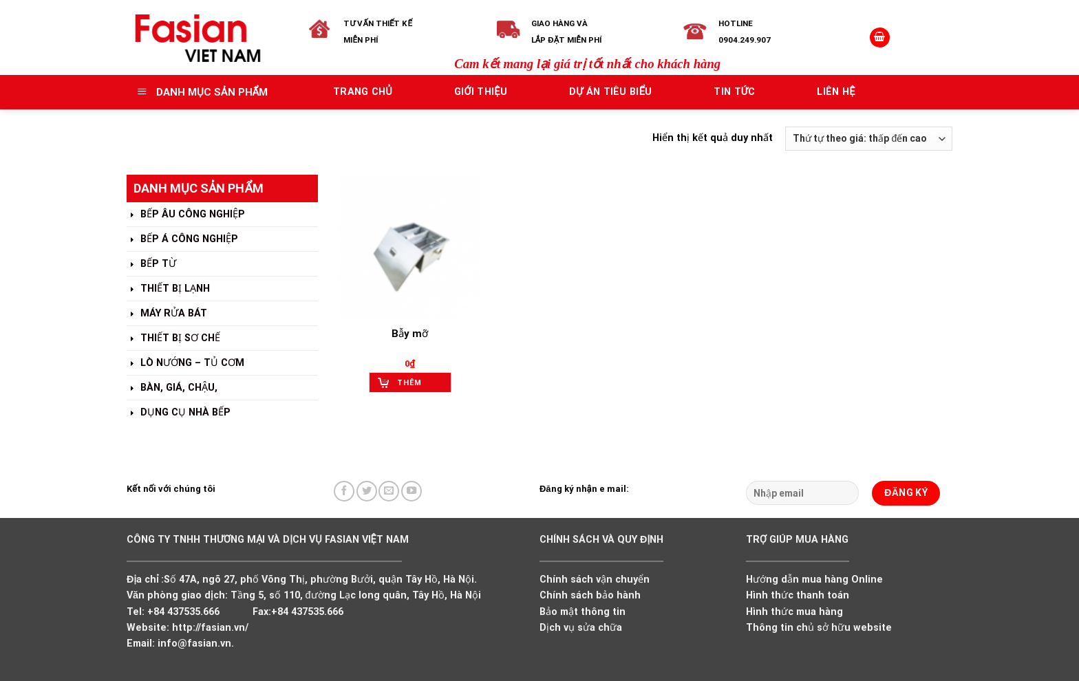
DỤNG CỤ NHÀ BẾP (179, 413)
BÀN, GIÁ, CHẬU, (172, 388)
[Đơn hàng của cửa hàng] (868, 139)
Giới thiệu (480, 92)
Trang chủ (362, 92)
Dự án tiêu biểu (610, 92)
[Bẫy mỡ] (410, 246)
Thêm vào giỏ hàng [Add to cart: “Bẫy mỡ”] (414, 385)
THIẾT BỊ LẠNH (168, 289)
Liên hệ (836, 92)
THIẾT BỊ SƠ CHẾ (173, 338)
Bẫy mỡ (410, 333)
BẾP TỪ (151, 264)
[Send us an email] (388, 491)
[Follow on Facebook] (344, 491)
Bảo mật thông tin (583, 612)
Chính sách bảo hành (590, 595)
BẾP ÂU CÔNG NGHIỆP (186, 214)
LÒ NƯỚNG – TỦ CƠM (185, 363)
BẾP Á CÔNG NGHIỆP (182, 239)
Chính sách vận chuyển (595, 579)
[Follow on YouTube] (411, 491)
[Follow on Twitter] (366, 491)
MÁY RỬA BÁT (167, 314)
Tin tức (734, 92)
